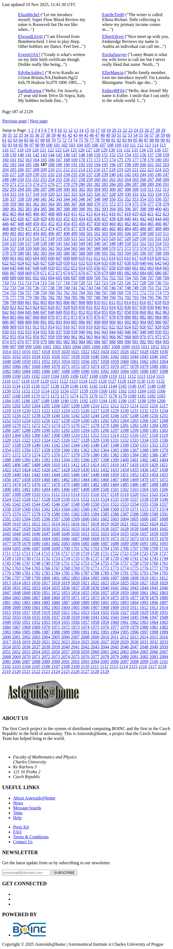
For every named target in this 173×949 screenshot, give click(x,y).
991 (135, 341)
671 (43, 273)
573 (135, 248)
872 (66, 317)
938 (66, 332)
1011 (145, 346)
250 (20, 179)
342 (51, 199)
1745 (6, 563)
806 (66, 302)
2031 (144, 642)
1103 (45, 376)
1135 (26, 386)
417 (120, 214)
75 (81, 140)
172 (97, 159)
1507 (6, 494)
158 (158, 155)
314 (5, 194)
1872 (85, 597)
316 (20, 194)
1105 (64, 376)
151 (105, 155)
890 (36, 322)
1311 (85, 435)
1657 (144, 533)
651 (59, 268)
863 (166, 312)
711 (13, 282)
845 (28, 312)
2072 (45, 656)
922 (112, 327)
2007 (75, 637)
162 (20, 159)
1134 (16, 386)
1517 (104, 494)
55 (141, 135)
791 (120, 297)
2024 (75, 642)
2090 (55, 661)
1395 (75, 460)
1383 (124, 455)
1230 (124, 410)
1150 (6, 391)
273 (28, 184)
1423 (16, 469)
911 (28, 327)
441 (135, 218)
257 (74, 179)
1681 (45, 543)
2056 (55, 651)
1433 (114, 469)
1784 (55, 573)
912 (35, 327)
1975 (95, 627)
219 (120, 169)
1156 (64, 391)
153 (120, 155)
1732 (45, 558)
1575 (6, 514)
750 (143, 287)
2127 (84, 671)
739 (59, 287)
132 (127, 150)
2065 (144, 651)
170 (82, 159)
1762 (6, 568)
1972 (65, 627)
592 (112, 253)
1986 (36, 632)
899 (105, 322)
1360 (65, 450)
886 (5, 322)
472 (36, 228)
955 (28, 337)
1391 (36, 460)
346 (82, 199)
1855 (85, 592)
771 (135, 292)
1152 (26, 391)
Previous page (14, 121)
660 (127, 268)
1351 (144, 445)
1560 (26, 509)
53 (130, 135)
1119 (35, 381)
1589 (144, 514)
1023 (95, 351)
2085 (6, 661)
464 (143, 223)
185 (28, 164)
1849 (26, 592)
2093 (85, 661)
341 (43, 199)
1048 (6, 361)
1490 (6, 489)
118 (20, 150)
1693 (163, 543)
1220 (26, 410)
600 (5, 258)
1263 (114, 420)
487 (150, 228)
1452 (134, 474)
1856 (95, 592)
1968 (26, 627)
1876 (124, 597)
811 (105, 302)
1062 (144, 361)
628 (51, 263)
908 (5, 327)
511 (166, 233)
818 (158, 302)
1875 (114, 597)
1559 (16, 509)
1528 (45, 499)
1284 (154, 425)
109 (118, 145)
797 (166, 297)
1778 (163, 568)
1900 (26, 607)
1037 (65, 356)
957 (43, 337)
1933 (16, 617)
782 (51, 297)
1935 (36, 617)
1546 (55, 504)
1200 (161, 401)
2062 (114, 651)
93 (10, 145)
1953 (45, 622)
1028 (144, 351)
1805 (95, 578)
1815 (26, 583)
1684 (75, 543)
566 (82, 248)
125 (73, 150)
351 (120, 199)
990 (127, 341)
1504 (144, 489)
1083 (16, 371)
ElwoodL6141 (30, 36)
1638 (124, 528)
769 (120, 292)
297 (43, 189)
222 (142, 169)
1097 (154, 371)
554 (158, 243)
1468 (124, 479)
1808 (124, 578)
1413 (84, 464)
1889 (85, 602)
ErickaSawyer (114, 54)
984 (82, 341)
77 (92, 140)
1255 (36, 420)
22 (125, 130)
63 (15, 140)
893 (59, 322)
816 (142, 302)
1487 (144, 484)
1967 (16, 627)
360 (20, 204)
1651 (85, 533)
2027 (104, 642)
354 (143, 199)
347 (89, 199)
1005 (86, 346)
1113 (141, 376)
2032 (154, 642)
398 (143, 209)
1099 (6, 376)
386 (51, 209)
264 (127, 179)
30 (4, 135)
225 (165, 169)
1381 (104, 455)
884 (158, 317)
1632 (65, 528)
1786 (75, 573)
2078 (104, 656)
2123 (45, 671)
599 (166, 253)
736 (36, 287)
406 (36, 214)
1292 (65, 430)
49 (108, 135)
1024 (104, 351)
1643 (6, 533)
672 (51, 273)
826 (51, 307)
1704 (104, 548)
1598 (65, 519)
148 (82, 155)
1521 (143, 494)
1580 (55, 514)
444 (158, 218)
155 (135, 155)
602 (20, 258)
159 (166, 155)
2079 (114, 656)
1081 (163, 366)
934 (36, 332)
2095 (104, 661)
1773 (114, 568)
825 (43, 307)
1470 (144, 479)
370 (97, 204)
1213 (124, 405)
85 (135, 140)
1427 (55, 469)
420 (142, 214)
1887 (65, 602)
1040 (95, 356)
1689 (124, 543)
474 (51, 228)
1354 (6, 450)
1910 (124, 607)
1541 (6, 504)
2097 (124, 661)
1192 (83, 401)
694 (51, 278)
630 (66, 263)
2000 (6, 637)
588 (82, 253)
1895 (144, 602)
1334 (144, 440)
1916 (16, 612)
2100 (154, 661)
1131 (151, 381)
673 (59, 273)
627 (43, 263)
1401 (134, 460)
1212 (114, 405)
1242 (75, 415)
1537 (134, 499)
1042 (114, 356)
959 (59, 337)
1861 (144, 592)
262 (112, 179)
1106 (74, 376)
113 (148, 145)
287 (135, 184)
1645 (26, 533)
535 (13, 243)
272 (20, 184)
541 (59, 243)
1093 (114, 371)
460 (112, 223)
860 (143, 312)
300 (66, 189)
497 (59, 233)
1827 (144, 583)
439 (120, 218)
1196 (122, 401)
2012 (124, 637)
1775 (134, 568)
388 (66, 209)
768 (112, 292)
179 (150, 159)
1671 (114, 538)
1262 (104, 420)
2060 (95, 651)
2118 (162, 666)
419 (135, 214)
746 (112, 287)
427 (28, 218)
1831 (16, 587)
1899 (16, 607)
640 (143, 263)
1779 (6, 573)
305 (105, 189)
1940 (85, 617)
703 (120, 278)
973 (166, 337)
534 (5, 243)
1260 (85, 420)
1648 (55, 533)
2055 (45, 651)
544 (82, 243)
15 (87, 130)
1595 (36, 519)
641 (150, 263)
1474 (16, 484)
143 (43, 155)
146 (66, 155)
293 (13, 189)
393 (105, 209)
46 (92, 135)
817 (150, 302)
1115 (160, 376)
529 (135, 238)
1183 (161, 396)
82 (119, 140)
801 (28, 302)
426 (20, 218)
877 (105, 317)
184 (20, 164)
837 (135, 307)
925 (135, 327)
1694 (6, 548)
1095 (134, 371)
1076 (114, 366)
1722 (114, 553)
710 (5, 282)
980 (51, 341)
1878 (144, 597)
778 (20, 297)
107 (102, 145)
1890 (95, 602)
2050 (163, 647)
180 (158, 159)
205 (13, 169)
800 (20, 302)
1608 (163, 519)
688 (5, 278)
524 (97, 238)
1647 (45, 533)
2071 (36, 656)
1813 (6, 583)
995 (166, 341)
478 (82, 228)
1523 (163, 494)
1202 (16, 405)
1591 (163, 514)
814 (127, 302)
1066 (16, 366)
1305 (26, 435)
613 (104, 258)
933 (28, 332)
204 (5, 169)
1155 (54, 391)
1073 (85, 366)
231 (43, 174)
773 (150, 292)
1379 (85, 455)
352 (127, 199)
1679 (26, 543)
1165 (151, 391)
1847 (6, 592)
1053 (55, 361)
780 (36, 297)
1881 (6, 602)
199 (135, 164)
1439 (6, 474)
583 (43, 253)
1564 (65, 509)
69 (48, 140)
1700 (65, 548)
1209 (85, 405)
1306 (36, 435)
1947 (154, 617)
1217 (163, 405)
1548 (75, 504)
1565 (75, 509)
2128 (94, 671)
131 (119, 150)
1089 (75, 371)
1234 (163, 410)
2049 (154, 647)
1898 (6, 607)
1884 (36, 602)
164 (36, 159)
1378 (75, 455)
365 (59, 204)
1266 (144, 420)
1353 (163, 445)
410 (66, 214)
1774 (124, 568)
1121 (54, 381)
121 (43, 150)
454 (66, 223)
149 (89, 155)
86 (141, 140)
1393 (55, 460)
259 (89, 179)
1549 (85, 504)
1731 (36, 558)
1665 (55, 538)
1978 (124, 627)
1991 (85, 632)
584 (51, 253)
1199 (151, 401)
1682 (55, 543)
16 (92, 130)
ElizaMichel (28, 14)
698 (82, 278)
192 (82, 164)
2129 (104, 671)
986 (97, 341)
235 (74, 174)
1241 (65, 415)
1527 (36, 499)
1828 (154, 583)
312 (158, 189)
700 (97, 278)
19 (108, 130)
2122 (35, 671)
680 (112, 273)
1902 (45, 607)
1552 (114, 504)
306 (112, 189)
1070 (55, 366)
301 (74, 189)
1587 (124, 514)
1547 (65, 504)
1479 (65, 484)
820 (5, 307)
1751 (65, 563)
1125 (92, 381)
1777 (154, 568)
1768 (65, 568)
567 (89, 248)
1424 (26, 469)
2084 (163, 656)
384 (36, 209)
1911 (134, 607)
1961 (124, 622)
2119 (6, 671)
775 (166, 292)
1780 (16, 573)
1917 (26, 612)
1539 (154, 499)
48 (102, 135)
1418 (134, 464)
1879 (154, 597)
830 (82, 307)
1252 (6, 420)
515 (28, 238)
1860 (134, 592)
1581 (65, 514)
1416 (114, 464)
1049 (16, 361)
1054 (65, 361)
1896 (154, 602)
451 (43, 223)
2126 (75, 671)
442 (143, 218)
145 (59, 155)
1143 (103, 386)
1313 (104, 435)
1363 (95, 450)
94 (15, 145)
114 (155, 145)
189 (59, 164)
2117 (152, 666)
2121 (26, 671)
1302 (163, 430)
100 (49, 145)
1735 (75, 558)
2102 (6, 666)
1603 (114, 519)
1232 (144, 410)
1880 (163, 597)
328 (112, 194)
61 (4, 140)
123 (58, 150)
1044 (134, 356)
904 (143, 322)
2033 (163, 642)
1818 (55, 583)
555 (166, 243)
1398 (104, 460)
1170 (35, 396)
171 (89, 159)
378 (158, 204)
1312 (94, 435)
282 (97, 184)
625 (28, 263)
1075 (104, 366)
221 (135, 169)
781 (43, 297)
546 (97, 243)
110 (125, 145)
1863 (163, 592)
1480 (75, 484)
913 (43, 327)
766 (97, 292)
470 (20, 228)
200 (143, 164)
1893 (124, 602)
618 (142, 258)
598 (158, 253)
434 (82, 218)
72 (64, 140)
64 (21, 140)
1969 (36, 627)
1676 (163, 538)
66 (31, 140)
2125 (65, 671)
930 (5, 332)
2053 (26, 651)
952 (5, 337)
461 (120, 223)
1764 (26, 568)
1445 (65, 474)
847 (43, 312)
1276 (75, 425)
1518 (114, 494)
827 (59, 307)
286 (127, 184)
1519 (124, 494)
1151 (16, 391)
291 (166, 184)
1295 (95, 430)
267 (150, 179)
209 (43, 169)
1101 (26, 376)
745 (105, 287)
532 (158, 238)
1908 (104, 607)
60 (168, 135)
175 (120, 159)
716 (51, 282)
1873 (95, 597)
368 (82, 204)
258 (82, 179)
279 (74, 184)
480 (97, 228)
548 (112, 243)
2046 (124, 647)
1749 (45, 563)
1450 (114, 474)
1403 (154, 460)
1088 (65, 371)
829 (74, 307)
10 (60, 130)
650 (51, 268)
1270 (16, 425)
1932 (6, 617)
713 (28, 282)
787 (89, 297)
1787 (85, 573)
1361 (75, 450)
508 (143, 233)
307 (120, 189)
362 (36, 204)
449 (28, 223)
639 (135, 263)
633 (89, 263)
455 (74, 223)
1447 (85, 474)
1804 (85, 578)
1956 (75, 622)
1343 (65, 445)
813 (120, 302)
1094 (124, 371)
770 (127, 292)
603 (28, 258)
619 (150, 258)
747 (120, 287)
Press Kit (21, 827)
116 (5, 150)
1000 (37, 346)
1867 (36, 597)
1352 (154, 445)
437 (105, 218)
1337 (6, 445)
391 (89, 209)
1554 (134, 504)
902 (127, 322)
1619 (104, 524)
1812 (163, 578)
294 (20, 189)
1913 (153, 607)
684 (143, 273)
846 (36, 312)
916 (66, 327)
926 (142, 327)
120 (35, 150)
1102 (35, 376)
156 (143, 155)
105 (87, 145)
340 (36, 199)
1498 (85, 489)
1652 (95, 533)
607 (59, 258)
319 (43, 194)
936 (51, 332)
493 (28, 233)
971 (150, 337)
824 (36, 307)
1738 (104, 558)
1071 (65, 366)
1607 (154, 519)
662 (143, 268)
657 (105, 268)
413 (89, 214)
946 (127, 332)
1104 (55, 376)
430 (51, 218)
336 (5, 199)
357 (166, 199)
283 (105, 184)
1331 (114, 440)
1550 (95, 504)
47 (97, 135)
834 (112, 307)
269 (166, 179)
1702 (85, 548)
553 (150, 243)
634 (97, 263)
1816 (36, 583)
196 (112, 164)
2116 (143, 666)
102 (64, 145)
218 (112, 169)
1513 (65, 494)
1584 (95, 514)
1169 (26, 396)
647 (28, 268)
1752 (75, 563)
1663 (36, 538)
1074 (95, 366)
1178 (112, 396)
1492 (26, 489)
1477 (45, 484)
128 (96, 150)
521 (74, 238)
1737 (95, 558)
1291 (55, 430)
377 (150, 204)
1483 (104, 484)
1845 (154, 587)
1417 (124, 464)
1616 (75, 524)
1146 (132, 386)
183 (13, 164)
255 (59, 179)
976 (20, 341)
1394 (65, 460)
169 (74, 159)
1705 (114, 548)
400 (158, 209)
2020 (36, 642)
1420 (153, 464)
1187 (35, 401)
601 (13, 258)
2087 (26, 661)
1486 (134, 484)
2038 (45, 647)
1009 (125, 346)
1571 (134, 509)
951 (166, 332)
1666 (65, 538)
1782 (36, 573)
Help (17, 817)
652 (66, 268)
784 (66, 297)
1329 (95, 440)
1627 (16, 528)
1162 (122, 391)
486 (143, 228)
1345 (85, 445)
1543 (26, 504)
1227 (95, 410)
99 (42, 145)
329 (120, 194)
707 (150, 278)
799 (13, 302)
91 (168, 140)
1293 (75, 430)
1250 (154, 415)
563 (59, 248)
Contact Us (23, 841)
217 (104, 169)
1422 (6, 469)
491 (13, 233)
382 (20, 209)
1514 (75, 494)
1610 (16, 524)
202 (158, 164)
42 (70, 135)
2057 (65, 651)
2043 (95, 647)
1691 (144, 543)
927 (150, 327)
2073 (55, 656)
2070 (26, 656)
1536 (124, 499)
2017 (6, 642)
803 (43, 302)
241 (120, 174)
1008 (115, 346)
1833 (36, 587)
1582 (75, 514)
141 (28, 155)
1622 (134, 524)
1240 (55, 415)
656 (97, 268)
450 (36, 223)
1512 (55, 494)
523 (89, 238)
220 (127, 169)
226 (5, 174)
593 (120, 253)
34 (26, 135)
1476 (36, 484)
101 (56, 145)
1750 (55, 563)
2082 (144, 656)
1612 (35, 524)
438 (112, 218)
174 (112, 159)
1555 (144, 504)
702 (112, 278)
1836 (65, 587)
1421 (163, 464)
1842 (124, 587)
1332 (124, 440)
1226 (85, 410)
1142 (93, 386)
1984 (16, 632)
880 (127, 317)
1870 (65, 597)
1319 (163, 435)
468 (5, 228)
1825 (124, 583)
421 (150, 214)
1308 (55, 435)
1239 (45, 415)
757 (28, 292)
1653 (104, 533)
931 (13, 332)
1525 (16, 499)
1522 (153, 494)
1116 (6, 381)
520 (66, 238)
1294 (85, 430)
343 (59, 199)
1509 (26, 494)
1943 (114, 617)
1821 (85, 583)
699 (89, 278)
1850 (36, 592)
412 (81, 214)
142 (36, 155)
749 (135, 287)
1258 (65, 420)
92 (4, 145)
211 (59, 169)
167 (59, 159)
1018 (45, 351)
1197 (132, 401)
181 (166, 159)
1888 (75, 602)
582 (36, 253)
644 (5, 268)
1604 (124, 519)
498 (66, 233)
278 (66, 184)
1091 (95, 371)
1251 (163, 415)
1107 (84, 376)
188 (51, 164)
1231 (134, 410)
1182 (151, 396)
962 (82, 337)
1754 (95, 563)
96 (26, 145)
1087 (55, 371)
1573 (154, 509)
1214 (134, 405)
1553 (124, 504)
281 (89, 184)
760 (51, 292)
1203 (26, 405)
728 (142, 282)
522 (82, 238)
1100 (16, 376)
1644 (16, 533)
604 (36, 258)
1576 (16, 514)
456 (82, 223)
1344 (75, 445)
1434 (124, 469)
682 (127, 273)
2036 (26, 647)
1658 (154, 533)
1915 (6, 612)
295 (28, 189)
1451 (124, 474)
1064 (163, 361)
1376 (55, 455)
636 (112, 263)
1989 (65, 632)
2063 (124, 651)
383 (28, 209)
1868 (45, 597)
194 (97, 164)
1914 (163, 607)
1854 (75, 592)
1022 (85, 351)
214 (81, 169)
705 (135, 278)
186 (36, 164)
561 (43, 248)
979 (43, 341)
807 (74, 302)
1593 (16, 519)
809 (89, 302)
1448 (95, 474)
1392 (45, 460)
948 (143, 332)
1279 (104, 425)
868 (36, 317)
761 (59, 292)
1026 (124, 351)
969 (135, 337)
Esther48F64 (113, 90)
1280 (114, 425)
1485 (124, 484)
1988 (55, 632)
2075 (75, 656)
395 (120, 209)
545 (89, 243)
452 (51, 223)
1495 (55, 489)
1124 (83, 381)
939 (74, 332)
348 (97, 199)
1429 (75, 469)
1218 (6, 410)
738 (51, 287)
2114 (123, 666)
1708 (144, 548)
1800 (45, 578)
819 (165, 302)
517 (43, 238)
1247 (124, 415)
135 (150, 150)
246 (158, 174)
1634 (85, 528)
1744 (163, 558)
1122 (63, 381)
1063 (154, 361)
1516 (94, 494)
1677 (6, 543)
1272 (36, 425)
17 (98, 130)
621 (165, 258)
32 (15, 135)
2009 (95, 637)
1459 (36, 479)
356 (158, 199)
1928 (134, 612)
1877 (134, 597)
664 (158, 268)
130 (112, 150)
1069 (45, 366)
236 (82, 174)
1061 (134, 361)
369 (89, 204)
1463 (75, 479)
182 (5, 164)
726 (127, 282)
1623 (143, 524)
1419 (143, 464)
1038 (75, 356)
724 (112, 282)
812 (112, 302)
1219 (16, 410)
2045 (114, 647)
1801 (55, 578)
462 (127, 223)
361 (28, 204)
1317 (143, 435)
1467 (114, 479)
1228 (104, 410)
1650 (75, 533)
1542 (16, 504)
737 (43, 287)
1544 (36, 504)
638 (127, 263)
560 (36, 248)
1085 (36, 371)
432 (66, 218)
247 (166, 174)
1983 (6, 632)
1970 (45, 627)
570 (112, 248)
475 (59, 228)
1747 (26, 563)
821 (13, 307)
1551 (104, 504)
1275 (65, 425)
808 (82, 302)
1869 (55, 597)
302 (82, 189)
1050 (26, 361)
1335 (154, 440)
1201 (6, 405)
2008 (85, 637)
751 (150, 287)
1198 (142, 401)
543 (74, 243)
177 (135, 159)
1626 (6, 528)
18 (103, 130)
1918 (36, 612)
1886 (55, 602)
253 (43, 179)
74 (75, 140)
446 (5, 223)
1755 (104, 563)
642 (158, 263)
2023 (65, 642)
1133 (6, 386)
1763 (16, 568)
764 (82, 292)
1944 (124, 617)
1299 (134, 430)
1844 (144, 587)
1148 (151, 386)
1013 (164, 346)
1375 (45, 455)
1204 (36, 405)
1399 (114, 460)
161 (13, 159)
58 (157, 135)
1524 (6, 499)
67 (37, 140)
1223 (55, 410)
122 (50, 150)
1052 (45, 361)
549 (120, 243)
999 (28, 346)
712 (20, 282)
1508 (16, 494)
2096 (114, 661)
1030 (163, 351)
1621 (124, 524)
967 (120, 337)
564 (66, 248)
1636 (104, 528)
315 (13, 194)
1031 (6, 356)
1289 (36, 430)
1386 (154, 455)
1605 (134, 519)
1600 (85, 519)
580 (20, 253)
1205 (45, 405)
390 (82, 209)
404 (20, 214)
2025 (85, 642)
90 (162, 140)
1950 (16, 622)
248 (5, 179)
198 (127, 164)
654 (82, 268)
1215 (143, 405)
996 (5, 346)
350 (112, 199)
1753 (85, 563)
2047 (134, 647)
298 (51, 189)
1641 (154, 528)
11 (65, 130)
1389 (16, 460)
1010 (135, 346)
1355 (16, 450)
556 (5, 248)
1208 (75, 405)
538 (36, 243)
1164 (142, 391)
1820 (75, 583)
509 (150, 233)
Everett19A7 (29, 54)
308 (127, 189)
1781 (26, 573)
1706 (124, 548)
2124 (55, 671)
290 (158, 184)
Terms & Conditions (31, 836)
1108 (93, 376)
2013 (134, 637)
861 (150, 312)
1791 (124, 573)
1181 (142, 396)
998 (20, 346)
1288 (26, 430)
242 (127, 174)
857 (120, 312)
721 (89, 282)
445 (166, 218)
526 (112, 238)
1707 (134, 548)
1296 (104, 430)
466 (158, 223)
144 (51, 155)
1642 (163, 528)
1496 (65, 489)
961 (74, 337)
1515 (84, 494)
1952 (36, 622)
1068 (36, 366)
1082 (6, 371)
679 (105, 273)
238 (97, 174)
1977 (114, 627)
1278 (95, 425)
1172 (54, 396)
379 (166, 204)
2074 (65, 656)
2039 (55, 647)
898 (97, 322)
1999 (163, 632)
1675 (154, 538)
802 (36, 302)
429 (43, 218)
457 (89, 223)
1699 (55, 548)
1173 (64, 396)
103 (72, 145)
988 (112, 341)
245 (150, 174)
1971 (55, 627)
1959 (104, 622)
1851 (45, 592)
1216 (153, 405)
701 (105, 278)
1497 (75, 489)
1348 (114, 445)
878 (112, 317)
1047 (163, 356)
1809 (134, 578)
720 (81, 282)
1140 (74, 386)
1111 (122, 376)
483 (120, 228)
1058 (104, 361)
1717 (65, 553)
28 (158, 130)
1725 (143, 553)
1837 (75, 587)
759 (43, 292)
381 (13, 209)
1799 (36, 578)
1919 (45, 612)
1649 (65, 533)
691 (28, 278)
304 (97, 189)
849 (59, 312)
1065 (6, 366)
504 (112, 233)
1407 (26, 464)
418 (127, 214)
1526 (26, 499)
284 (112, 184)
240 (112, 174)
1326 (65, 440)
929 (165, 327)
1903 (55, 607)
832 (97, 307)
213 (74, 169)
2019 (26, 642)
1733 (55, 558)
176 (127, 159)
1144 (112, 386)
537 (28, 243)
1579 (45, 514)
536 (20, 243)
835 (120, 307)
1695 (16, 548)
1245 (104, 415)
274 (36, 184)
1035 (45, 356)
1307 (45, 435)
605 (43, 258)
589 (89, 253)
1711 (6, 553)
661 (135, 268)
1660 (6, 538)
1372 (16, 455)
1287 (16, 430)
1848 (16, 592)
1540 (163, 499)
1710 (163, 548)
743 (89, 287)
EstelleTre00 (113, 14)
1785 (65, 573)
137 (165, 150)
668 (20, 273)
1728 (6, 558)
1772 (104, 568)
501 (89, 233)
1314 (114, 435)
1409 (45, 464)
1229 (114, 410)
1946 (144, 617)
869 (43, 317)
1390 (26, 460)
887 (13, 322)
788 (97, 297)
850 (66, 312)
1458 (26, 479)
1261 (95, 420)
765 (89, 292)
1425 (36, 469)
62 (10, 140)
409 (59, 214)
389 (74, 209)
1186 (26, 401)
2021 (45, 642)
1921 (65, 612)
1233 (154, 410)
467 (166, 223)
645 (13, 268)
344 (66, 199)
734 (20, 287)
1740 (124, 558)
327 (105, 194)
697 (74, 278)
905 (150, 322)
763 (74, 292)
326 (97, 194)
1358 (45, 450)
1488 (154, 484)
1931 (163, 612)
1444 (55, 474)
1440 (16, 474)
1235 (6, 415)
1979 (134, 627)
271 (13, 184)
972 (158, 337)
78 (97, 140)
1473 (6, 484)
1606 (144, 519)
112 (140, 145)
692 (36, 278)
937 (59, 332)
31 (10, 135)
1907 (95, 607)
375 (135, 204)
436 (97, 218)
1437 (154, 469)
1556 (154, 504)
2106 (45, 666)
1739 (114, 558)
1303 (6, 435)
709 (166, 278)
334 (158, 194)
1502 (124, 489)
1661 (16, 538)
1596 (45, 519)
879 (120, 317)
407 (43, 214)
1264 (124, 420)
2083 (154, 656)
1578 (36, 514)
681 (120, 273)
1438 (163, 469)
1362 (85, 450)
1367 (134, 450)
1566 (85, 509)
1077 (124, 366)
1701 (75, 548)
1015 (16, 351)
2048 (144, 647)
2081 (134, 656)
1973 (75, 627)
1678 (16, 543)
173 (105, 159)
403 (13, 214)
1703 (95, 548)
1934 (26, 617)
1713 (26, 553)
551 (135, 243)
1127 (112, 381)
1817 (45, 583)
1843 (134, 587)
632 (82, 263)
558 (20, 248)
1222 (45, 410)
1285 (163, 425)
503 (105, 233)
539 (43, 243)
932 (20, 332)
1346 (95, 445)
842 (5, 312)
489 (166, 228)
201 (150, 164)
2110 (85, 666)
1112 (131, 376)
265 (135, 179)
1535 (114, 499)
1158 (83, 391)
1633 (75, 528)
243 (135, 174)
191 (74, 164)
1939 (75, 617)
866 (20, 317)
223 (150, 169)
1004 (76, 346)
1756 (114, 563)
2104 (26, 666)
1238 (36, 415)
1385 (144, 455)
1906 (85, 607)
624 (20, 263)
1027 (134, 351)
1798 (26, 578)
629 (59, 263)
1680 (36, 543)
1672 (124, 538)
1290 (45, 430)
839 (150, 307)
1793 (144, 573)
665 (166, 268)
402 (5, 214)
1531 (75, 499)
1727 (163, 553)
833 (105, 307)
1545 (45, 504)
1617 (84, 524)
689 (13, 278)
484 (127, 228)
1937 (55, 617)
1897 (163, 602)
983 (74, 341)
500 (82, 233)
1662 (26, 538)
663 (150, 268)
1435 (134, 469)
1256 (45, 420)
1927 (124, 612)
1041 (104, 356)
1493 (36, 489)
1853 (65, 592)
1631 (55, 528)
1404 (163, 460)
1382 (114, 455)
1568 (104, 509)
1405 (6, 464)
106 (95, 145)
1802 (65, 578)
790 (112, 297)
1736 (85, 558)
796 (158, 297)
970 (143, 337)
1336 (163, 440)
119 (28, 150)
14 (81, 130)
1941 (95, 617)
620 (158, 258)
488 (158, 228)
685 (150, 273)
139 (13, 155)
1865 (16, 597)
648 (36, 268)
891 (43, 322)
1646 (36, 533)
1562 (45, 509)
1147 (142, 386)
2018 (16, 642)
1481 (85, 484)
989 (120, 341)
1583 (85, 514)
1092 (104, 371)
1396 (85, 460)
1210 (95, 405)
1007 (106, 346)
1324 (45, 440)
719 (74, 282)
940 (82, 332)
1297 (114, 430)
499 (74, 233)
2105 (36, 666)
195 (105, 164)
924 (127, 327)
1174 (74, 396)
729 (150, 282)
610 (82, 258)
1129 (131, 381)
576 (158, 248)
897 (89, 322)
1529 (55, 499)
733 (13, 287)
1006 (96, 346)
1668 (85, 538)
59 (162, 135)
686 (158, 273)
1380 (95, 455)
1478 (55, 484)
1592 (6, 519)
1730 (26, 558)
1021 (75, 351)
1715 (45, 553)
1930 (154, 612)
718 (66, 282)
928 (158, 327)
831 (89, 307)
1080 (154, 366)
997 (13, 346)
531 (150, 238)
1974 (85, 627)
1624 (153, 524)
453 (59, 223)
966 (112, 337)
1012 (154, 346)
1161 (112, 391)
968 (127, 337)
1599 (75, 519)
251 (28, 179)
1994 (114, 632)
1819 (65, 583)
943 (105, 332)
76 (86, 140)
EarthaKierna (29, 90)
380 (5, 209)
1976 (104, 627)
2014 (143, 637)
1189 (54, 401)
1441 (26, 474)
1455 (163, 474)
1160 (103, 391)
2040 (65, 647)
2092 (75, 661)
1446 (75, 474)
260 (97, 179)
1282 (134, 425)
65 (26, 140)
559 (28, 248)
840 (158, 307)
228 (20, 174)
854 (97, 312)
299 (59, 189)
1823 (104, 583)
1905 (75, 607)
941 (89, 332)
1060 (124, 361)
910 (20, 327)
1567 (95, 509)
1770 (85, 568)
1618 (94, 524)
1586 (114, 514)
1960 (114, 622)
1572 (144, 509)
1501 (114, 489)
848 (51, 312)
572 (127, 248)
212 (66, 169)
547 (105, 243)
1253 (16, 420)
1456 (6, 479)
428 (36, 218)
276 (51, 184)
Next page (38, 121)
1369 (154, 450)
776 (5, 297)
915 (58, 327)
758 (36, 292)
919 (89, 327)
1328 (85, 440)
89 (157, 140)
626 (36, 263)
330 (127, 194)
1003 (66, 346)
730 (158, 282)
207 (28, 169)
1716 (55, 553)
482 (112, 228)
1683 (65, 543)
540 (51, 243)
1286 (6, 430)
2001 (16, 637)
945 (120, 332)
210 (51, 169)
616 (127, 258)
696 (66, 278)
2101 (163, 661)
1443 (45, 474)
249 (13, 179)
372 (112, 204)
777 (13, 297)
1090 (85, 371)
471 (28, 228)
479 (89, 228)
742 (82, 287)
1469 (134, 479)
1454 (154, 474)
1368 (144, 450)
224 (158, 169)
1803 (75, 578)
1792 (134, 573)
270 (5, 184)
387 (59, 209)
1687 (104, 543)
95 (21, 145)
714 (35, 282)
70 (53, 140)
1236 (16, 415)
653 (74, 268)
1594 (26, 519)
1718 (75, 553)
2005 (55, 637)
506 (127, 233)
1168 (16, 396)
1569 (114, 509)
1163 (132, 391)
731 (165, 282)
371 (105, 204)
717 (58, 282)
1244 (95, 415)
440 (127, 218)
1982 (163, 627)
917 (74, 327)
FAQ (17, 832)
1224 (65, 410)
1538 (144, 499)
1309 (65, 435)
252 (36, 179)
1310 (75, 435)
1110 (113, 376)
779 (28, 297)
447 (13, 223)
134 (142, 150)
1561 (36, 509)
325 (89, 194)
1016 (26, 351)
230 (36, 174)
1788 (95, 573)
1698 (45, 548)
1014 (6, 351)
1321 (16, 440)
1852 (55, 592)
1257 (55, 420)
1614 (55, 524)
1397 (95, 460)
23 (130, 130)
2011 (114, 637)
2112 (104, 666)
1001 (47, 346)
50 (113, 135)
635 (105, 263)
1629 (36, 528)
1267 (154, 420)
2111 (94, 666)
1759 (144, 563)
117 (13, 150)
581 (28, 253)
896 (82, 322)
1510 (36, 494)
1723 (124, 553)
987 (105, 341)
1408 (36, 464)
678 (97, 273)
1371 (6, 455)
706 (143, 278)
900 (112, 322)
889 (28, 322)
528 (127, 238)
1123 (73, 381)
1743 (154, 558)
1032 (16, 356)
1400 (124, 460)
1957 (85, 622)
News (18, 803)
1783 (45, 573)
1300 (144, 430)
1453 (144, 474)
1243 (85, 415)
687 (166, 273)
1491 (16, 489)
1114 (151, 376)
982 (66, 341)
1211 (104, 405)
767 (105, 292)
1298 (124, 430)
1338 (16, 445)
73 (70, 140)
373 (120, 204)
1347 (104, 445)
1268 (163, 420)
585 (59, 253)
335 (166, 194)
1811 (154, 578)
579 (13, 253)
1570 (124, 509)
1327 (75, 440)
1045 (144, 356)
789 (105, 297)
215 (89, 169)
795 (150, 297)
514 (20, 238)
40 (59, 135)
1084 (26, 371)
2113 (114, 666)
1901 (36, 607)
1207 (65, 405)
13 (76, 130)
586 (66, 253)
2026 (95, 642)
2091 (65, 661)
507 (135, 233)
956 (36, 337)
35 (31, 135)
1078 (134, 366)
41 (64, 135)
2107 (55, 666)
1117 (16, 381)
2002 (26, 637)
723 (104, 282)
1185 (16, 401)
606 (51, 258)
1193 (93, 401)
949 (150, 332)
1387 (163, 455)
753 (166, 287)
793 (135, 297)
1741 (134, 558)
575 (150, 248)
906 (158, 322)
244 (143, 174)
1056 (85, 361)
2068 (6, 656)
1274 (55, 425)
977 (28, 341)
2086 (16, 661)
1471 (154, 479)
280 (82, 184)
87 (146, 140)
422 (158, 214)
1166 (161, 391)
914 (51, 327)
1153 (35, 391)
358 (5, 204)
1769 (75, 568)
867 (28, 317)
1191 (74, 401)
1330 (104, 440)
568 (97, 248)
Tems (17, 812)
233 (59, 174)
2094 (95, 661)
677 (89, 273)
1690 (134, 543)
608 (66, 258)
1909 (114, 607)
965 (105, 337)
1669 (95, 538)
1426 (45, 469)
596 (143, 253)
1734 (65, 558)
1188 (45, 401)
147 (74, 155)
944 (112, 332)
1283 (144, 425)
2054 (36, 651)
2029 (124, 642)
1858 (114, 592)
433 (74, 218)
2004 (45, 637)
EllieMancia (112, 72)
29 (163, 130)
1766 (45, 568)
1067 (26, 366)
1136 (35, 386)
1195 (112, 401)
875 (89, 317)
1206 (55, 405)
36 (37, 135)
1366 (124, 450)
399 (150, 209)
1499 (95, 489)
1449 (104, 474)
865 (13, 317)
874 (82, 317)
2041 (75, 647)
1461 (55, 479)
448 (20, 223)
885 (166, 317)
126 (81, 150)
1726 (153, 553)
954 (20, 337)
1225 (75, 410)
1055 (75, 361)
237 (89, 174)
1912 (143, 607)
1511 (45, 494)
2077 (95, 656)
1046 (154, 356)
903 (135, 322)
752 (158, 287)
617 (135, 258)
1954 (55, 622)
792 (127, 297)
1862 (154, 592)
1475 (26, 484)
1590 (154, 514)
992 (143, 341)
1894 (134, 602)
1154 (45, 391)
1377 (65, 455)
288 (143, 184)
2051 (6, 651)
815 (135, 302)
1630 (45, 528)
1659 (163, 533)
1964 (154, 622)
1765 (36, 568)
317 (28, 194)
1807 (114, 578)
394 (112, 209)
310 (143, 189)
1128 (122, 381)
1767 (55, 568)
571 (120, 248)
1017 (36, 351)
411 (74, 214)
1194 (103, 401)
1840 (104, 587)
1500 (104, 489)
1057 (95, 361)
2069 (16, 656)
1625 (163, 524)
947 (135, 332)
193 (89, 164)
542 (66, 243)
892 (51, 322)
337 (13, 199)
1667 (75, 538)
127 (89, 150)
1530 (65, 499)
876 (97, 317)
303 (89, 189)
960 (66, 337)
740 (66, 287)
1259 (75, 420)
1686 (95, 543)
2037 (36, 647)
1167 (6, 396)
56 (146, 135)
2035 (16, 647)
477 (74, 228)
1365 (114, 450)
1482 (95, 484)
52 (124, 135)
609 (74, 258)
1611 (26, 524)
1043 (124, 356)
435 (89, 218)
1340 (36, 445)
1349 (124, 445)
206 (20, 169)
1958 (95, 622)
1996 (134, 632)
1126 (102, 381)
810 (97, 302)
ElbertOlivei (113, 36)
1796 (6, 578)
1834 (45, 587)
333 (150, 194)
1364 (104, 450)
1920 (55, 612)
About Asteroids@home (34, 798)
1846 (163, 587)
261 (105, 179)
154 (127, 155)
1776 (144, 568)
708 (158, 278)
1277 (85, 425)
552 (143, 243)
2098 (134, 661)
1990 (75, 632)
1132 (160, 381)
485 (135, 228)
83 (124, 140)
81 (113, 140)
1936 (45, 617)
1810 (144, 578)
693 (43, 278)
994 (158, 341)
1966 (6, 627)
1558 (6, 509)
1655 (124, 533)
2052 (16, 651)
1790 (114, 573)
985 (89, 341)
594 (127, 253)
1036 (55, 356)
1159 (93, 391)
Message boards (27, 808)
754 (5, 292)
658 (112, 268)
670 (36, 273)
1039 (85, 356)
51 (119, 135)
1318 (153, 435)
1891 (104, 602)
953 (13, 337)
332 (143, 194)
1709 (154, 548)
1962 (134, 622)
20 (114, 130)
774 (158, 292)
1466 (104, 479)
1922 (75, 612)
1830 (6, 587)
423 (165, 214)
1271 (26, 425)
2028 (114, 642)
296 (36, 189)
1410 (55, 464)
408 (51, 214)
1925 (104, 612)
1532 (85, 499)
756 (20, 292)
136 (157, 150)
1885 (45, 602)
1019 (55, 351)
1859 (124, 592)
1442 (36, 474)
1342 (55, 445)
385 (43, 209)
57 (152, 135)
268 (158, 179)
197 (120, 164)
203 (166, 164)
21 (119, 130)
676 (82, 273)
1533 (95, 499)
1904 (65, 607)
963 (89, 337)
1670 (104, 538)
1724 (134, 553)
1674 (144, 538)
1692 (154, 543)
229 (28, 174)
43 (75, 135)
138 (5, 155)
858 (127, 312)
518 (51, 238)
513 (13, 238)
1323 (36, 440)
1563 (55, 509)
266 (143, 179)
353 (135, 199)
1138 (54, 386)
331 (135, 194)
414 (97, 214)
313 (165, 189)
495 (43, 233)
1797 (16, 578)
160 (5, 159)
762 (66, 292)
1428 (65, 469)
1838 (85, 587)
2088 (36, 661)
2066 (154, 651)
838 (143, 307)
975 (13, 341)
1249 (144, 415)
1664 (45, 538)
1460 (45, 479)
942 (97, 332)
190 (66, 164)
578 (5, 253)
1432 (104, 469)
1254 (26, 420)
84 (130, 140)
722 (97, 282)
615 (120, 258)
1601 (95, 519)
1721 (104, 553)
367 (74, 204)
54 (135, 135)
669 (28, 273)
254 (51, 179)
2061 (104, 651)
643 (166, 263)
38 (48, 135)
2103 (16, 666)
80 (108, 140)
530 (143, 238)
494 (36, 233)
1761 (163, 563)
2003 (36, 637)
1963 (144, 622)
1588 (134, 514)
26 (147, 130)
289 (150, 184)
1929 (144, 612)
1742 (144, 558)
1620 (114, 524)
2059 (85, 651)
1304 (16, 435)
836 (127, 307)
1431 (95, 469)
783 (59, 297)
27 (152, 130)
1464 (85, 479)
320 (51, 194)
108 (110, 145)
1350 (134, 445)
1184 (6, 401)
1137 (45, 386)
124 (66, 150)
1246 (114, 415)
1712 (16, 553)
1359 (55, 450)
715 (43, 282)
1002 (56, 346)
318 (36, 194)
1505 (154, 489)
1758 (134, 563)
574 (143, 248)
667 (13, 273)
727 (135, 282)
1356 (26, 450)
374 (127, 204)
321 (59, 194)
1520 (134, 494)
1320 (6, 440)
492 (20, 233)
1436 (144, 469)
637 (120, 263)
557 (13, 248)
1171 (45, 396)
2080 (124, 656)
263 (120, 179)
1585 (104, 514)
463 (135, 223)
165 (43, 159)
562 (51, 248)
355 (150, 199)
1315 (124, 435)
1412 (75, 464)
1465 (95, 479)
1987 (45, 632)
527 (120, 238)
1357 (36, 450)
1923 (85, 612)
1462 (65, 479)
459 (105, 223)
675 (74, 273)
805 (59, 302)
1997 (144, 632)
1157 (74, 391)
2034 (6, 647)
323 (74, 194)
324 (82, 194)
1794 (154, 573)
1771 (95, 568)
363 (43, 204)
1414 (94, 464)
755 (13, 292)
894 (66, 322)
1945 (134, 617)
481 (105, 228)
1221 (36, 410)
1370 (163, 450)
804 (51, 302)
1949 (6, 622)
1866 (26, 597)
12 (70, 130)
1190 (64, 401)
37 (42, 135)
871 (59, 317)
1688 (114, 543)
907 (166, 322)
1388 (6, 460)
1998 (154, 632)
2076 (85, 656)
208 (36, 169)
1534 (104, 499)
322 (66, 194)
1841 (114, 587)
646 (20, 268)
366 (66, 204)
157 (150, 155)
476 (66, 228)
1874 (104, 597)
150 (97, 155)
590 (97, 253)
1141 (83, 386)
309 (135, 189)
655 (89, 268)
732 (5, 287)
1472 (163, 479)
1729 (16, 558)
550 (127, 243)
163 (28, 159)
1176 (93, 396)
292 (5, 189)
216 (97, 169)
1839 (95, 587)
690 (20, 278)
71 (59, 140)
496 (51, 233)
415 (104, 214)
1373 (26, 455)
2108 (65, 666)
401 (166, 209)
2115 (133, 666)
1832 (26, 587)
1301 (154, 430)
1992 (95, 632)
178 (143, 159)
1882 (16, 602)
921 (104, 327)
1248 (134, 415)
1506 (163, 489)
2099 (144, 661)
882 (143, 317)
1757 (124, 563)
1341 (45, 445)
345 (74, 199)
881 (135, 317)
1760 (154, 563)
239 (105, 174)
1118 (25, 381)
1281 (124, 425)
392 (97, 209)
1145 (122, 386)
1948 (163, 617)
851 (74, 312)
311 (150, 189)
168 (66, 159)
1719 (84, 553)
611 (89, 258)
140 (20, 155)
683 (135, 273)
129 (104, 150)
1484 (114, 484)
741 (74, 287)
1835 (55, 587)
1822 (95, 583)
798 (5, 302)
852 (82, 312)
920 (97, 327)
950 (158, 332)
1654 (114, 533)
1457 (16, 479)
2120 (16, 671)
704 (127, 278)
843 (13, 312)
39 (53, 135)
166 (51, 159)
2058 (75, 651)
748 (127, 287)
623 (13, 263)
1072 (75, 366)
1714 (35, 553)
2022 (55, 642)
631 (74, 263)
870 (51, 317)
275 (43, 184)
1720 (94, 553)
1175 (83, 396)
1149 (161, 386)
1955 (65, 622)
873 (74, 317)
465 (150, 223)
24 (136, 130)
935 (43, 332)
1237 (26, 415)
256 (66, 179)
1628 (26, 528)
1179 (122, 396)
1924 (95, 612)
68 (42, 140)
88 (152, 140)
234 (66, 174)
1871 (75, 597)
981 (59, 341)
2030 (134, 642)
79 (102, 140)
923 (120, 327)
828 (66, 307)
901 (120, 322)
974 (5, 341)
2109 (75, 666)
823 (28, 307)
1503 (134, 489)
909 (13, 327)
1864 (6, 597)
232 (51, 174)
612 (97, 258)
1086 (45, 371)
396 (127, 209)
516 (36, 238)
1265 (134, 420)
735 (28, 287)
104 (79, 145)
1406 (16, 464)
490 (5, 233)
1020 (65, 351)
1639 (134, 528)
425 (13, 218)
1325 (55, 440)
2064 (134, 651)
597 (150, 253)
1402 (144, 460)
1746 (16, 563)
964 (97, 337)
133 (135, 150)
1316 (134, 435)
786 (82, 297)
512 (5, 238)
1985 (26, 632)
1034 (36, 356)
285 (120, 184)
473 (43, 228)
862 (158, 312)
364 (51, 204)
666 (5, 273)
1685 (85, 543)
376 (143, 204)
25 (141, 130)
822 (20, 307)
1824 (114, 583)
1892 (114, 602)
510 (158, 233)
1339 (26, 445)
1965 (163, 622)
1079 (144, 366)
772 (143, 292)
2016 (163, 637)
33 (21, 135)
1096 (144, 371)
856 (112, 312)
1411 (65, 464)
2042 (85, 647)
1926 (114, 612)
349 (105, 199)
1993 (104, 632)
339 (28, 199)
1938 (65, 617)
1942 (104, 617)
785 (74, 297)
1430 (85, 469)
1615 (65, 524)
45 (86, 135)
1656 (134, 533)
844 (20, 312)
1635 (95, 528)
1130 (141, 381)
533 (166, 238)
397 (135, 209)
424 (5, 218)
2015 (153, 637)
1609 (6, 524)
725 (120, 282)
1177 (103, 396)
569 (105, 248)
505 (120, 233)
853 (89, 312)
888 (20, 322)
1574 (163, 509)
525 (105, 238)
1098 (163, 371)
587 (74, 253)
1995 (124, 632)
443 (150, 218)
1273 (45, 425)
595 (135, 253)
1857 (104, 592)
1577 (26, 514)
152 (112, 155)
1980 (144, 627)
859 (135, 312)
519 (59, 238)
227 (13, 174)
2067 (163, 651)
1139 (64, 386)
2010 (104, 637)
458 (97, 223)
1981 (154, 627)
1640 (144, 528)
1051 (36, 361)
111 (133, 145)
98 (37, 145)
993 (150, 341)
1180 (132, 396)
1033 (26, 356)
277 (59, 184)
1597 (55, 519)
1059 (114, 361)
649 (43, 268)
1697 (36, 548)
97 (31, 145)
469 (13, 228)
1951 (26, 622)
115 (162, 145)
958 (51, 337)
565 (74, 248)
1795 (163, 573)
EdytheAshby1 (31, 72)
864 (5, 317)
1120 (44, 381)
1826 (134, 583)
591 (105, 253)
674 (66, 273)
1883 (26, 602)
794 (143, 297)
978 (36, 341)
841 (166, 307)
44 (81, 135)
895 (74, 322)
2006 (65, 637)
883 (150, 317)
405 (28, 214)
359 (13, 204)
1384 (134, 455)
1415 (104, 464)
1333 (134, 440)
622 (5, 263)
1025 (114, 351)
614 (112, 258)
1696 (26, 548)
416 (112, 214)
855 (105, 312)
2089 (45, 661)
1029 (154, 351)
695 (59, 278)
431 (59, 218)
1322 (26, 440)
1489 (163, 484)
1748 (36, 563)
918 (81, 327)
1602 (104, 519)
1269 (6, 425)
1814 (16, 583)
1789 (104, 573)
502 (97, 233)
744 (97, 287)
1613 (45, 524)
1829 (163, 583)
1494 (45, 489)
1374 (36, 455)
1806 (104, 578)
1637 (114, 528)
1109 (103, 376)
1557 (163, 504)
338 (20, 199)
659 (120, 268)
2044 (104, 647)
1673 (134, 538)
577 (166, 248)
